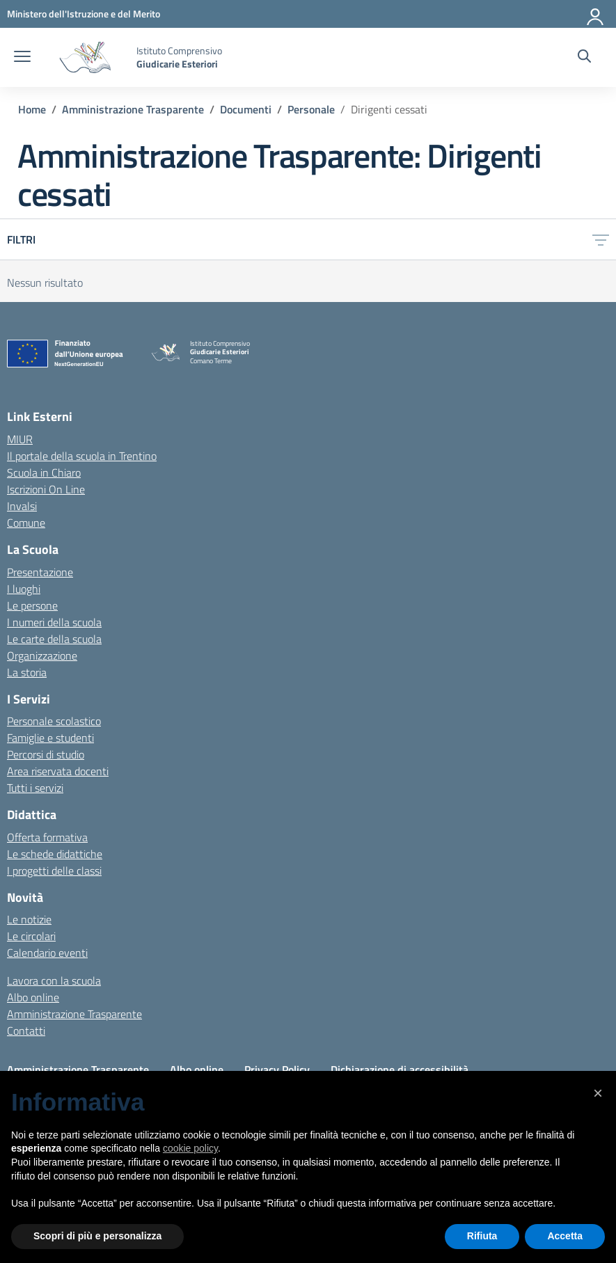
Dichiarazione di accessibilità (399, 1069)
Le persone (32, 605)
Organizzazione (42, 655)
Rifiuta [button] (482, 1235)
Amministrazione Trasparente (74, 1014)
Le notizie (29, 919)
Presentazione (40, 572)
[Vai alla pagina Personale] (311, 109)
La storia (27, 672)
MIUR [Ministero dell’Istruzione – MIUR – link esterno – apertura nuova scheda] (20, 439)
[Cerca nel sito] (584, 58)
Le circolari (31, 936)
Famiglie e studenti (50, 737)
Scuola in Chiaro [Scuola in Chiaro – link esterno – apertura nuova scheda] (44, 472)
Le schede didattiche (54, 853)
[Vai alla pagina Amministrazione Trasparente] (133, 109)
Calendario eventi (47, 952)
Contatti (26, 1030)
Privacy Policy (277, 1069)
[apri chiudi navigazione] (22, 57)
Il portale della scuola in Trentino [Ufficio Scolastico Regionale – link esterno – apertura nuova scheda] (82, 455)
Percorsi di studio (45, 754)
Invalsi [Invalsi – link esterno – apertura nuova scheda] (22, 506)
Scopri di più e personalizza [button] (97, 1235)
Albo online (33, 997)
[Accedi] (596, 14)
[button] (598, 1093)
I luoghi (23, 588)
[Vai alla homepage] (85, 57)
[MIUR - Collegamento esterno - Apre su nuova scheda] (83, 13)
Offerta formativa (47, 837)
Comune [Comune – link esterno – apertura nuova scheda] (26, 522)
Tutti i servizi (35, 787)
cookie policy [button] (190, 1148)
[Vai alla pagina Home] (32, 109)
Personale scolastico (54, 721)
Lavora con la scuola (54, 980)
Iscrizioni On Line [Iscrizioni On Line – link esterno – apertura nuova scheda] (46, 489)
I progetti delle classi (54, 870)
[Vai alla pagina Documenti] (245, 109)
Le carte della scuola (54, 638)
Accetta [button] (565, 1235)
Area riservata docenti (58, 771)
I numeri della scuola (54, 622)
